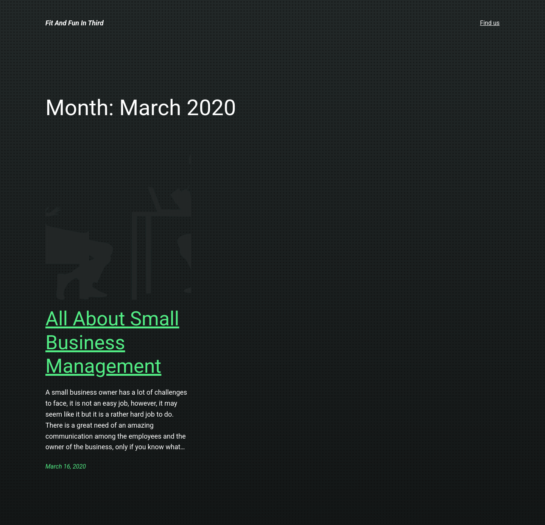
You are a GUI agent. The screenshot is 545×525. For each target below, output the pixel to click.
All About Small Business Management (112, 342)
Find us (490, 23)
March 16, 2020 (65, 466)
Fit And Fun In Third (74, 23)
